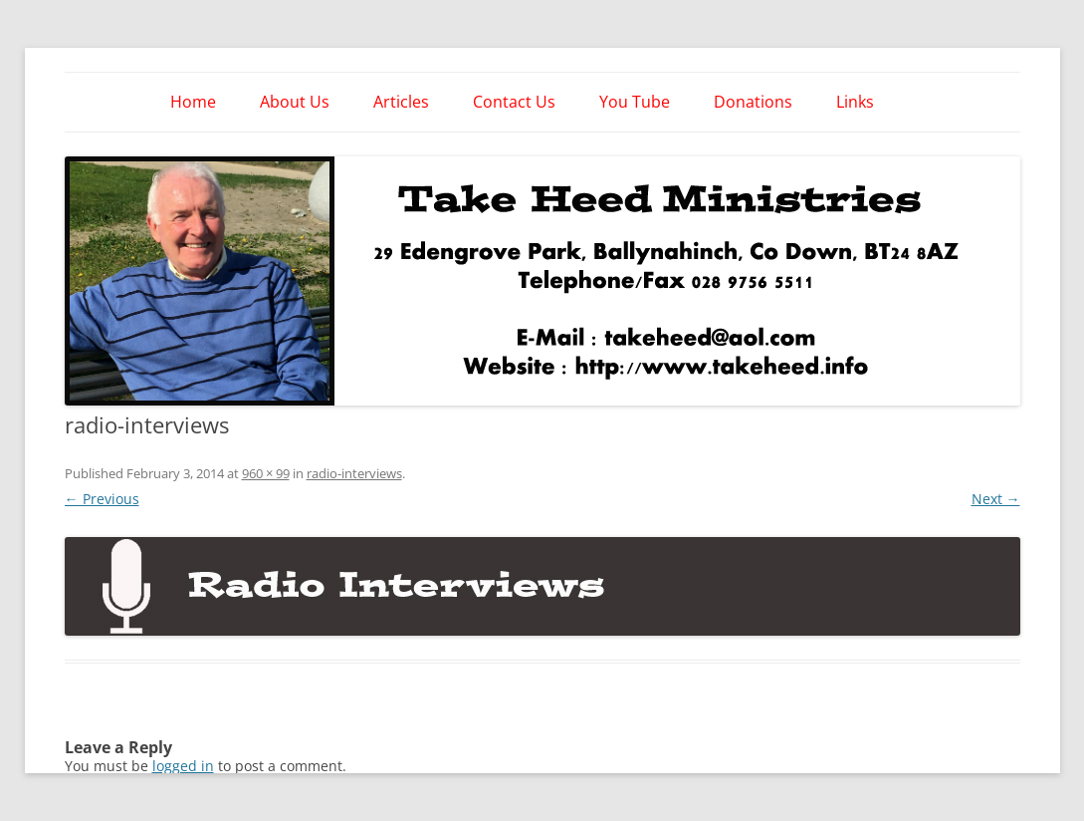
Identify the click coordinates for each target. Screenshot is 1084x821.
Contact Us (514, 102)
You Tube (634, 102)
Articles (401, 102)
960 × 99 (266, 473)
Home (193, 102)
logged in (183, 765)
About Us (294, 102)
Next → (996, 498)
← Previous (102, 498)
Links (855, 102)
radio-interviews (354, 473)
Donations (753, 102)
